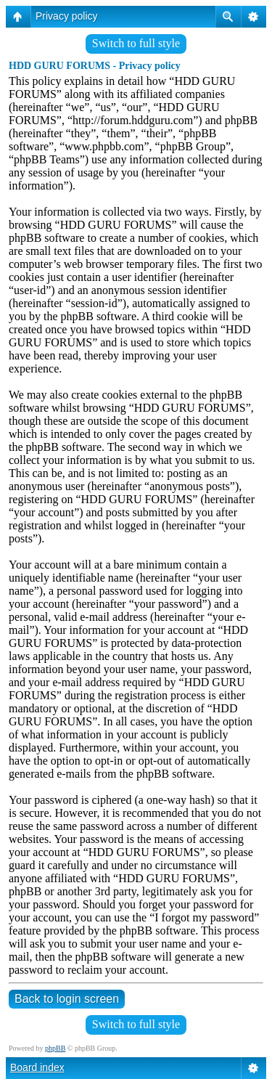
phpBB (55, 1048)
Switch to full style (136, 43)
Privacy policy (67, 16)
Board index (37, 1067)
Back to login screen (67, 999)
